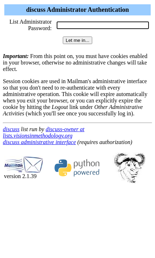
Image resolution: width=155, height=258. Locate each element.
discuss (11, 129)
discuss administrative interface (39, 142)
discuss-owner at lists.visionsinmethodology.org (43, 132)
